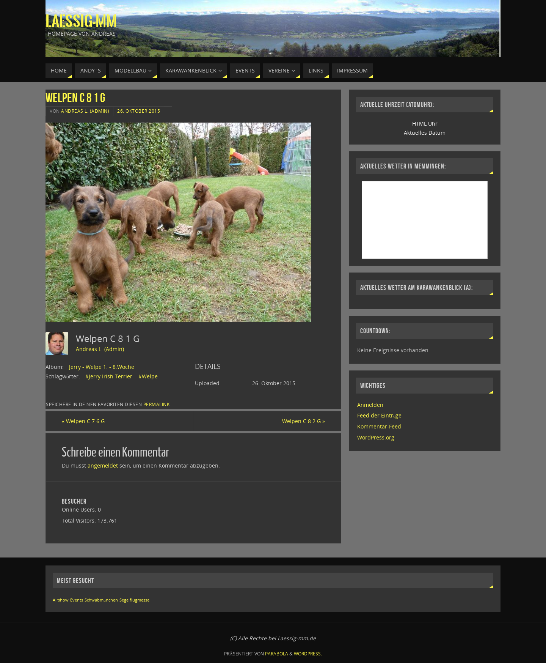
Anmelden (370, 404)
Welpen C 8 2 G (303, 421)
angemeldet (103, 465)
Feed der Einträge (379, 415)
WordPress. (308, 653)
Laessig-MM (81, 21)
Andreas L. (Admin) (85, 111)
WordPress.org (375, 437)
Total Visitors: (79, 520)
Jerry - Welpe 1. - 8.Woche (101, 366)
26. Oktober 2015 (138, 111)
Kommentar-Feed (379, 426)
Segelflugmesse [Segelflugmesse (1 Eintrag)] (134, 600)
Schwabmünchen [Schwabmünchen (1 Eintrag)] (101, 600)
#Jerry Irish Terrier (108, 376)
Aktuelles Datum (425, 132)
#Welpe (148, 376)
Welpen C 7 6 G (83, 421)
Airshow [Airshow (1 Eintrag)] (61, 600)
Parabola (276, 653)
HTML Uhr (425, 123)
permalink (156, 404)
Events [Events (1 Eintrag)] (76, 600)
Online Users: (80, 509)
